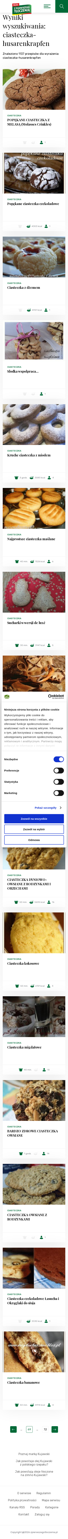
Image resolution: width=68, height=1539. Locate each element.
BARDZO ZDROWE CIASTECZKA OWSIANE (32, 1133)
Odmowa (34, 839)
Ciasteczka (14, 115)
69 (29, 1429)
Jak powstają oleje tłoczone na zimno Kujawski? (34, 1473)
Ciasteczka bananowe (23, 1382)
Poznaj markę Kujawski (34, 1454)
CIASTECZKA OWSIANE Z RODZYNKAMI (27, 1217)
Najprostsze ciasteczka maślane (31, 539)
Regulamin (43, 1493)
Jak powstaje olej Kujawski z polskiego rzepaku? (34, 1462)
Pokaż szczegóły (46, 807)
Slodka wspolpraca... (23, 371)
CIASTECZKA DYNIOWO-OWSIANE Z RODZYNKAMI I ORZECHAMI (29, 883)
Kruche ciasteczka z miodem (29, 455)
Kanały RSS (17, 1507)
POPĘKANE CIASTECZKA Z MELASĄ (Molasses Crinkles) (29, 122)
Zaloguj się (42, 1514)
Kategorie (51, 1507)
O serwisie (24, 1493)
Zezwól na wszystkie (34, 818)
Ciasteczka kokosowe (23, 963)
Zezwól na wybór (34, 829)
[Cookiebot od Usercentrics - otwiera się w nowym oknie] (48, 696)
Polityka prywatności (22, 1500)
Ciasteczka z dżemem (23, 287)
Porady (35, 1507)
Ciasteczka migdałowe (24, 1047)
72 (45, 1429)
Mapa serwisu (51, 1500)
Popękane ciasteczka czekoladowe (33, 204)
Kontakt (23, 1514)
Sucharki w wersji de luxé (26, 623)
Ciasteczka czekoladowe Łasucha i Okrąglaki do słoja (33, 1300)
